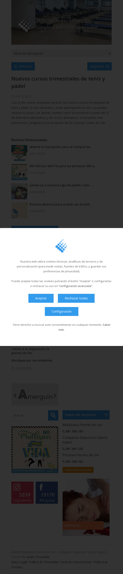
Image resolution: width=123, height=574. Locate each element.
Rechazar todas (76, 298)
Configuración (62, 311)
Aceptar (41, 298)
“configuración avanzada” (75, 286)
